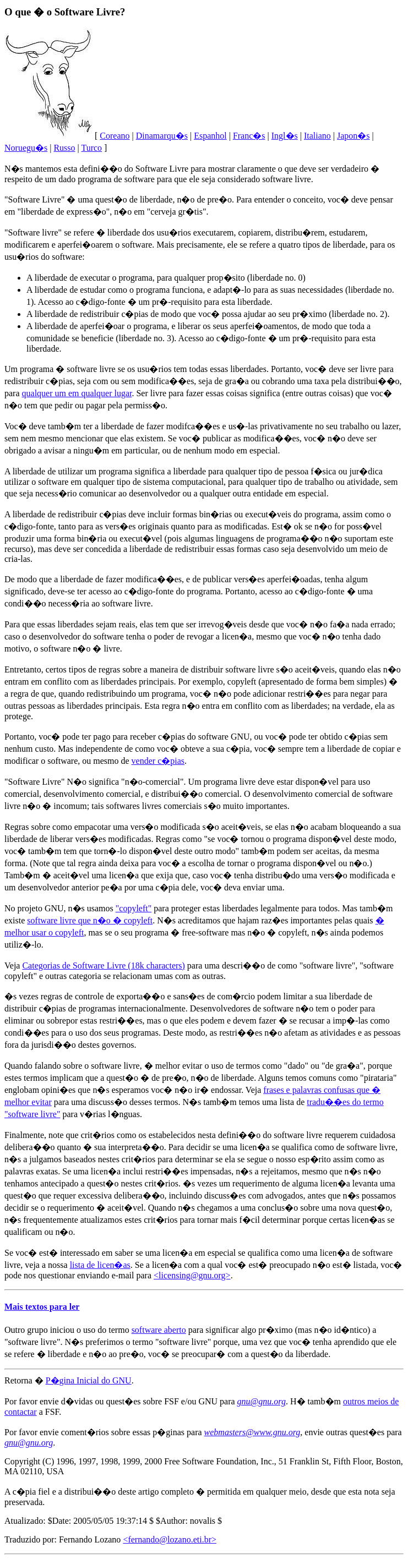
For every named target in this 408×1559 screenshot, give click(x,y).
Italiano (317, 135)
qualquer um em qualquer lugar (77, 393)
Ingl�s (284, 135)
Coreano (114, 135)
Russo (64, 147)
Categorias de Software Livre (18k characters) (103, 965)
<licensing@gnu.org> (192, 1275)
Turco (91, 147)
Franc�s (249, 135)
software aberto (159, 1329)
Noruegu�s (25, 147)
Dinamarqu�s (162, 135)
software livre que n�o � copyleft (90, 920)
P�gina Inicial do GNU (89, 1380)
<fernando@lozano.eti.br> (169, 1539)
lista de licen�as (100, 1265)
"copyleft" (133, 908)
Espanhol (210, 135)
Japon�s (353, 135)
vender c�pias (158, 760)
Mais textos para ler (41, 1306)
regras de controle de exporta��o (103, 996)
